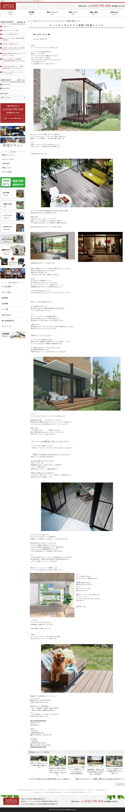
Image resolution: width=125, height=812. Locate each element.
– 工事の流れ (5, 163)
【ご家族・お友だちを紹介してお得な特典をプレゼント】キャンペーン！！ (13, 48)
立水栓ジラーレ (6, 26)
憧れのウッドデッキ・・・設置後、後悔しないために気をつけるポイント (99, 779)
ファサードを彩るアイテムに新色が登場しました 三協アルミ (114, 771)
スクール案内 (96, 790)
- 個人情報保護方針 (7, 321)
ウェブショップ (62, 790)
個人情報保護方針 (73, 792)
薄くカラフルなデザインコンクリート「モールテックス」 (13, 73)
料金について (72, 13)
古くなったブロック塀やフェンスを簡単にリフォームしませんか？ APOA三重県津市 (76, 770)
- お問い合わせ (6, 315)
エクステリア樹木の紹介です (10, 34)
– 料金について (6, 168)
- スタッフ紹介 (6, 292)
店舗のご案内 (93, 13)
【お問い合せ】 (41, 34)
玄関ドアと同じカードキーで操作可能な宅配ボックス (38, 765)
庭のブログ (37, 21)
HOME (19, 790)
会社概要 (58, 792)
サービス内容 (87, 790)
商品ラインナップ (52, 13)
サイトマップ (89, 792)
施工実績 (31, 13)
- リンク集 (4, 309)
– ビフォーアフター (8, 159)
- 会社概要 (4, 303)
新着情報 (51, 792)
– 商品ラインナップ (8, 155)
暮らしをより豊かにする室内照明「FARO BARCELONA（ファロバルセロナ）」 (13, 60)
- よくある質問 (6, 286)
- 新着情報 (4, 298)
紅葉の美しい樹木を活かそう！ (11, 44)
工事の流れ (79, 790)
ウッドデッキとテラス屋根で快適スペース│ (33, 1)
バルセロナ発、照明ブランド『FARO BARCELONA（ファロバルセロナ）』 (13, 67)
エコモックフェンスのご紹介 (10, 30)
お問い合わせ (114, 13)
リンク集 (64, 792)
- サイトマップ (6, 326)
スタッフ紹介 (44, 792)
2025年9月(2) (6, 88)
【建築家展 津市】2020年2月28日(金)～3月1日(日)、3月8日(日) (95, 772)
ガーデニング (47, 21)
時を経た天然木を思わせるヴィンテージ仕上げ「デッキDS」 (13, 54)
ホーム (10, 13)
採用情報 (81, 792)
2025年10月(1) (6, 84)
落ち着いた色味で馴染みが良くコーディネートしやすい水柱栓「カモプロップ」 (57, 771)
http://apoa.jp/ (34, 725)
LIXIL (84, 606)
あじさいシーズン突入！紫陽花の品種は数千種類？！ (13, 39)
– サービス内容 (6, 172)
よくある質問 (35, 792)
